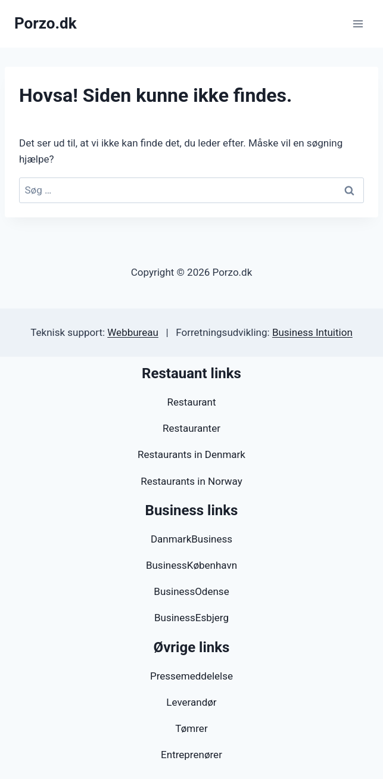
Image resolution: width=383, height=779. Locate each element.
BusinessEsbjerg (191, 618)
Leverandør (191, 702)
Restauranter (191, 428)
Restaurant (191, 402)
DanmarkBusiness (191, 539)
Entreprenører (191, 755)
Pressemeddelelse (191, 676)
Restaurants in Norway (191, 481)
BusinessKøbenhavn (191, 565)
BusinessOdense (191, 591)
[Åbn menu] (358, 23)
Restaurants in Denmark (191, 454)
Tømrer (191, 728)
